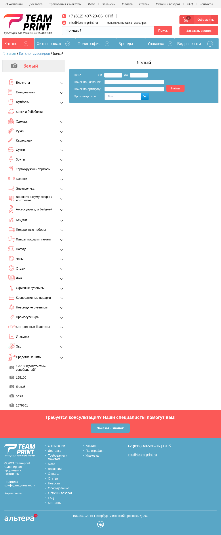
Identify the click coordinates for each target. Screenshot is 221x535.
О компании (14, 4)
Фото (91, 4)
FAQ (190, 4)
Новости (54, 483)
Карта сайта (13, 493)
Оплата (127, 4)
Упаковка (155, 44)
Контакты (206, 4)
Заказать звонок (198, 30)
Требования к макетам (65, 4)
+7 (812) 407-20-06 (86, 16)
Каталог (91, 446)
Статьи (144, 4)
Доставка (35, 4)
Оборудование (58, 488)
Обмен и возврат (168, 4)
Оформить (204, 19)
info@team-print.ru (83, 23)
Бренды (125, 44)
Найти (175, 88)
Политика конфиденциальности (20, 483)
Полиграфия (89, 44)
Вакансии (108, 4)
